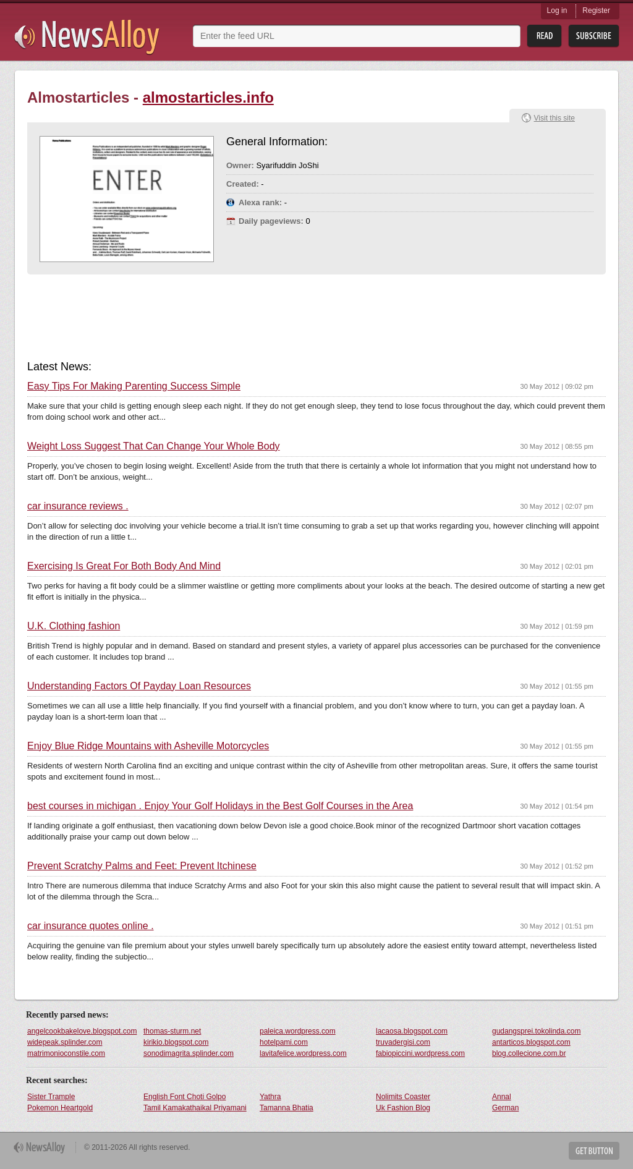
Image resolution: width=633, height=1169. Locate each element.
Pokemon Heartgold (60, 1107)
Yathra (270, 1096)
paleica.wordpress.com (298, 1031)
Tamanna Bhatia (286, 1107)
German (505, 1107)
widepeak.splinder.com (64, 1042)
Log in (557, 10)
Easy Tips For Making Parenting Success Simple (133, 386)
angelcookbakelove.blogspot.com (82, 1031)
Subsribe (593, 36)
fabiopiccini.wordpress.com (420, 1053)
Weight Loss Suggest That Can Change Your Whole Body (153, 446)
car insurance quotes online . (90, 926)
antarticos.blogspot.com (531, 1042)
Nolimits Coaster (403, 1096)
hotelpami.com (284, 1042)
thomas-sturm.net (172, 1031)
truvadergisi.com (403, 1042)
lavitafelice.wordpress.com (303, 1053)
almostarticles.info (208, 97)
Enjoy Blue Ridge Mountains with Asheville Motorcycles (148, 746)
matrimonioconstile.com (66, 1053)
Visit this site (554, 118)
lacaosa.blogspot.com (412, 1031)
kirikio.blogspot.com (175, 1042)
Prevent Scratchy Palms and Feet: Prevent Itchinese (142, 866)
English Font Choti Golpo (184, 1096)
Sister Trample (51, 1096)
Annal (501, 1096)
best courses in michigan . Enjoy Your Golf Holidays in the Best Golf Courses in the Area (220, 806)
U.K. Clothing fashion (73, 626)
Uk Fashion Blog (403, 1107)
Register (596, 10)
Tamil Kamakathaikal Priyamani (195, 1107)
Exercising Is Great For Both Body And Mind (124, 566)
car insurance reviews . (78, 506)
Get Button (594, 1151)
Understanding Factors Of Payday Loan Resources (139, 686)
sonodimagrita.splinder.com (188, 1053)
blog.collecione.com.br (529, 1053)
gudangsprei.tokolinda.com (536, 1031)
